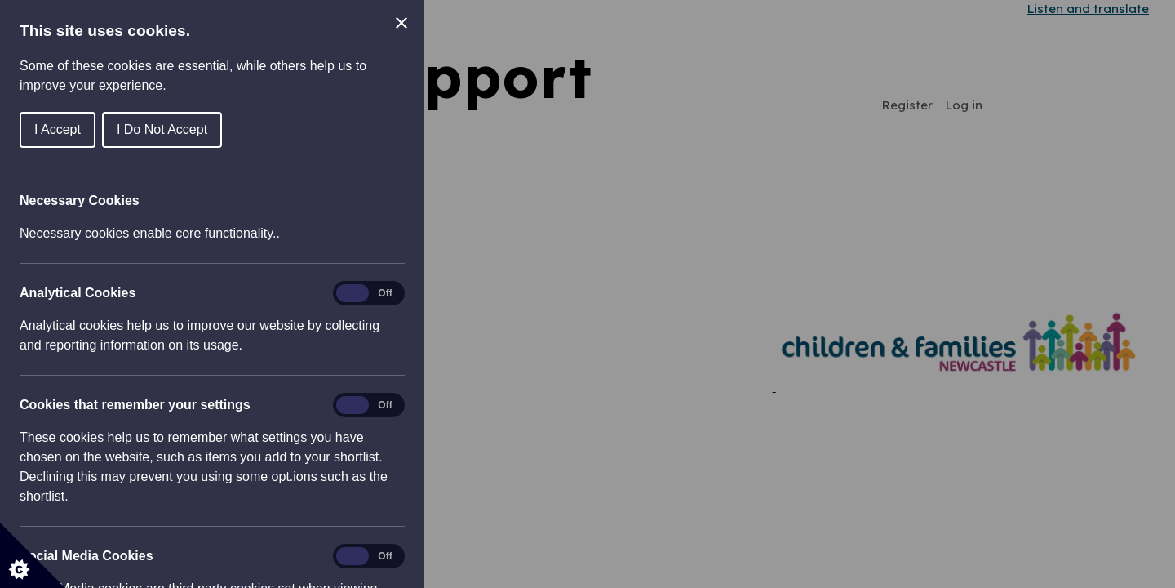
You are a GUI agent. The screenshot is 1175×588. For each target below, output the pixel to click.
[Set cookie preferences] (32, 555)
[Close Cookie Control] (401, 23)
